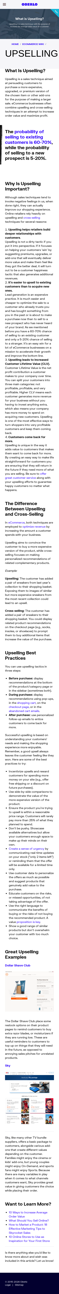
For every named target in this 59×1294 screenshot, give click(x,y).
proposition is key (28, 922)
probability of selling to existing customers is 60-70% (28, 137)
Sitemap (19, 1285)
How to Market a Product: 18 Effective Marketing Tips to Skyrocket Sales (28, 1228)
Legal (8, 1285)
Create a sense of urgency (26, 848)
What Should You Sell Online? (29, 1220)
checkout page (19, 707)
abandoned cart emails (24, 711)
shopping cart (26, 702)
